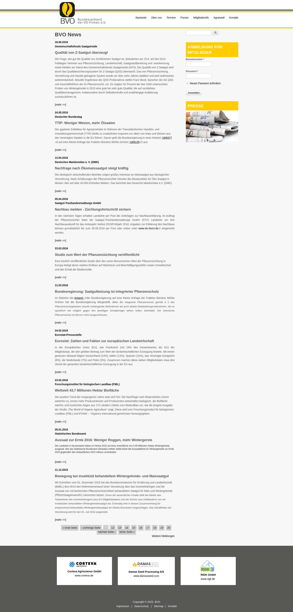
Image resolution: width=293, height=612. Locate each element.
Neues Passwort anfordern (205, 83)
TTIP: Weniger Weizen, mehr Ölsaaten (85, 123)
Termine (171, 17)
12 (112, 527)
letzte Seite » (127, 531)
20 (168, 527)
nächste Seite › (106, 531)
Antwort (80, 297)
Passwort (192, 71)
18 (154, 527)
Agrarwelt (219, 17)
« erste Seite (69, 527)
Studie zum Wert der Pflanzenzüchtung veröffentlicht (97, 255)
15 (133, 527)
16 (140, 527)
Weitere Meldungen (163, 536)
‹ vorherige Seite (91, 527)
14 (126, 527)
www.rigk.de (208, 578)
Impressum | (125, 606)
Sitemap (158, 606)
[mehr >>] (60, 104)
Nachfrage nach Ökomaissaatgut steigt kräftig (91, 168)
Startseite (140, 17)
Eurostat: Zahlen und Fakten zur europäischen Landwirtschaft (104, 341)
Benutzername (195, 59)
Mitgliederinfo (201, 17)
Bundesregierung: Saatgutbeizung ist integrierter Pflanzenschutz (107, 291)
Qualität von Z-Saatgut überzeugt (81, 52)
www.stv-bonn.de (150, 228)
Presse (184, 17)
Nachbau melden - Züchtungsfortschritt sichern (93, 209)
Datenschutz (141, 606)
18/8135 (136, 142)
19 (161, 527)
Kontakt (233, 17)
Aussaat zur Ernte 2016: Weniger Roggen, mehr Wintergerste (103, 440)
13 (119, 527)
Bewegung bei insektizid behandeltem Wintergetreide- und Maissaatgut (112, 476)
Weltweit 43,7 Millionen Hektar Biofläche (87, 390)
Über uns (156, 17)
